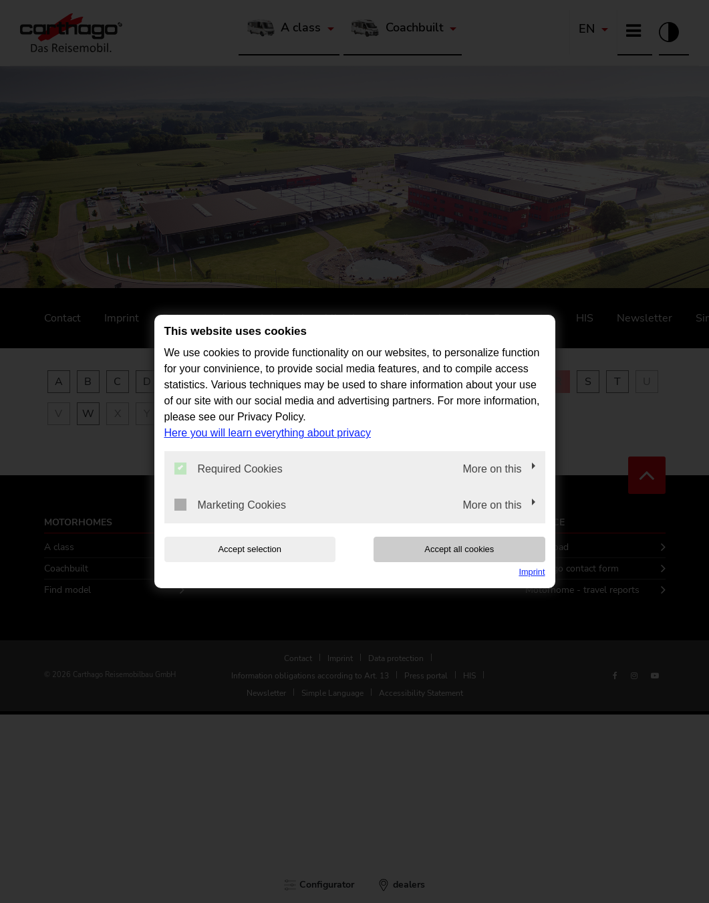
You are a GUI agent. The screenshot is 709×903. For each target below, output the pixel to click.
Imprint (532, 572)
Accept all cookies (459, 549)
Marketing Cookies (230, 505)
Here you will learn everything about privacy (267, 432)
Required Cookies (228, 469)
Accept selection (249, 549)
